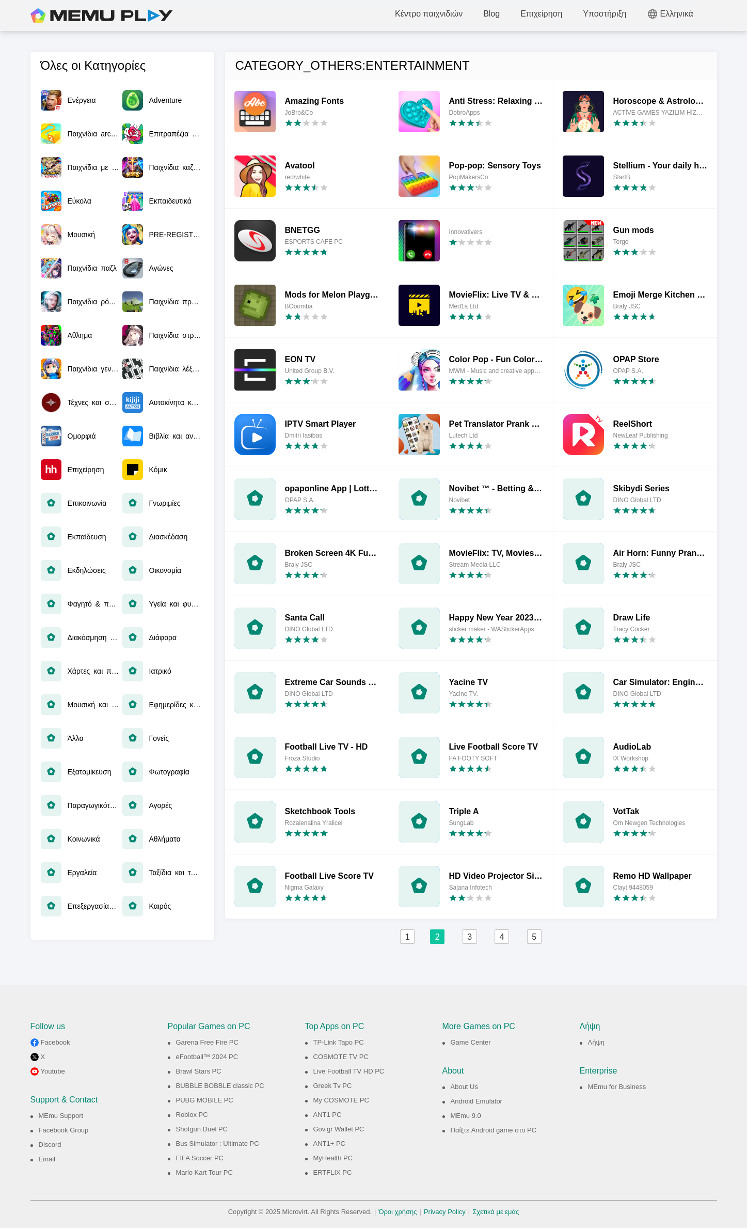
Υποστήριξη (604, 13)
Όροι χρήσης (397, 1212)
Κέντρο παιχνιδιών (429, 13)
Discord (50, 1144)
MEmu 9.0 (466, 1116)
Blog (491, 13)
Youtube (53, 1071)
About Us (464, 1087)
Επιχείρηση (541, 13)
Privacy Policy (445, 1212)
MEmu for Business (617, 1087)
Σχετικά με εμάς (495, 1212)
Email (47, 1159)
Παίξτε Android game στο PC (494, 1130)
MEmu (101, 15)
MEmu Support (61, 1116)
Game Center (471, 1042)
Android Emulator (476, 1101)
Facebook (55, 1042)
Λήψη (596, 1042)
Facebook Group (64, 1130)
